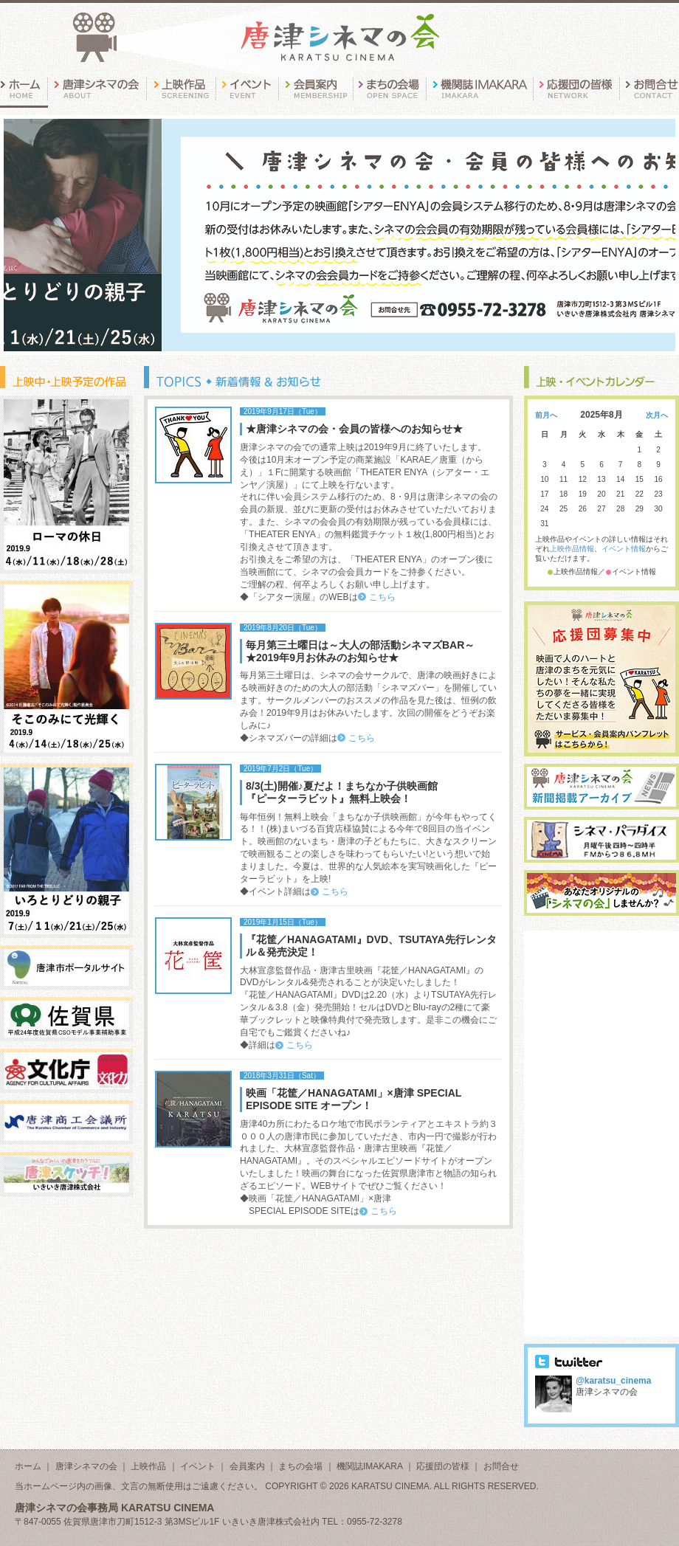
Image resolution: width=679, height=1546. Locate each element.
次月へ (657, 415)
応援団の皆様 (442, 1466)
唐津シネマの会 (86, 1466)
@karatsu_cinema (613, 1381)
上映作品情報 (572, 549)
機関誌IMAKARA (369, 1466)
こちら (382, 597)
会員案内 (247, 1466)
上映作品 (148, 1466)
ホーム (28, 1466)
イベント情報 (624, 549)
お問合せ (501, 1466)
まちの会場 (300, 1466)
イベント (198, 1466)
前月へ (546, 415)
